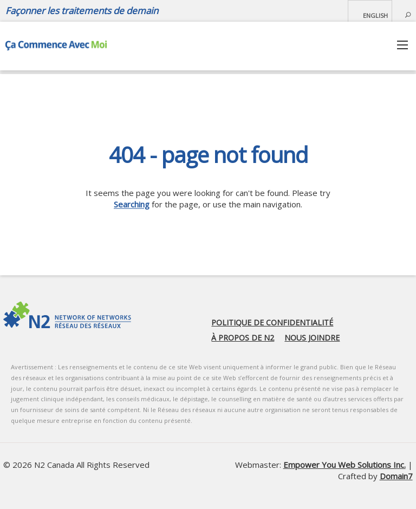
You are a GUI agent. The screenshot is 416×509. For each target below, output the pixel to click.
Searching (132, 204)
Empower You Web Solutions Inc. (344, 464)
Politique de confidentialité (272, 322)
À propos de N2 (242, 337)
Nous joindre (312, 337)
